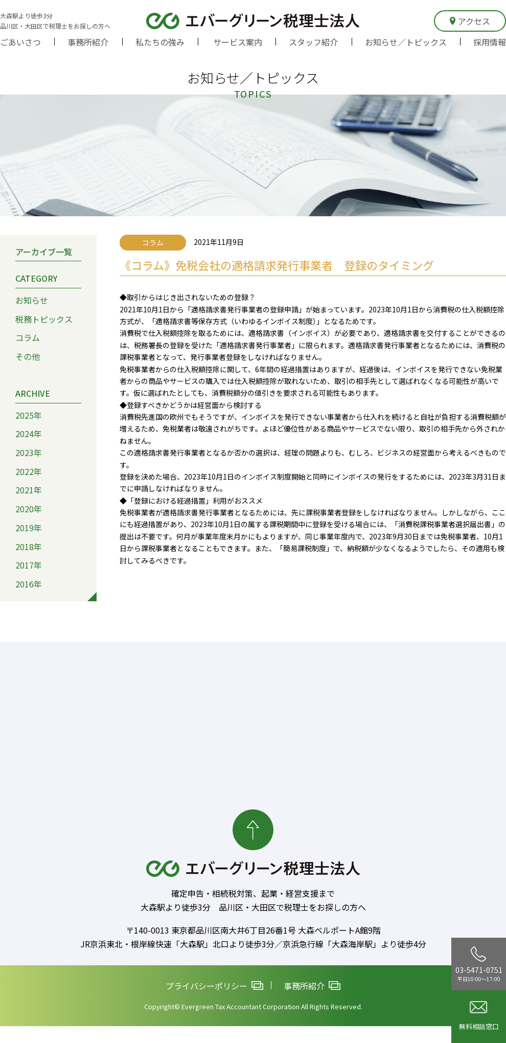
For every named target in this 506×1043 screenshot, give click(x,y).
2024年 (28, 433)
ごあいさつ (20, 42)
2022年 (28, 471)
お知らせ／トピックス (406, 42)
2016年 (28, 584)
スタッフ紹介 (313, 42)
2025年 (28, 415)
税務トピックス (44, 319)
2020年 (28, 509)
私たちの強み (160, 42)
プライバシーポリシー (214, 986)
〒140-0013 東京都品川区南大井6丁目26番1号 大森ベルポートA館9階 (253, 930)
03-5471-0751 (478, 964)
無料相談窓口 (479, 1016)
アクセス (470, 21)
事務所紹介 (87, 42)
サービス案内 (237, 42)
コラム (27, 338)
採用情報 (489, 42)
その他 (27, 356)
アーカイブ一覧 (43, 251)
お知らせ (31, 300)
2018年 (28, 546)
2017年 (28, 565)
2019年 (28, 528)
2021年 (28, 490)
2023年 (28, 452)
